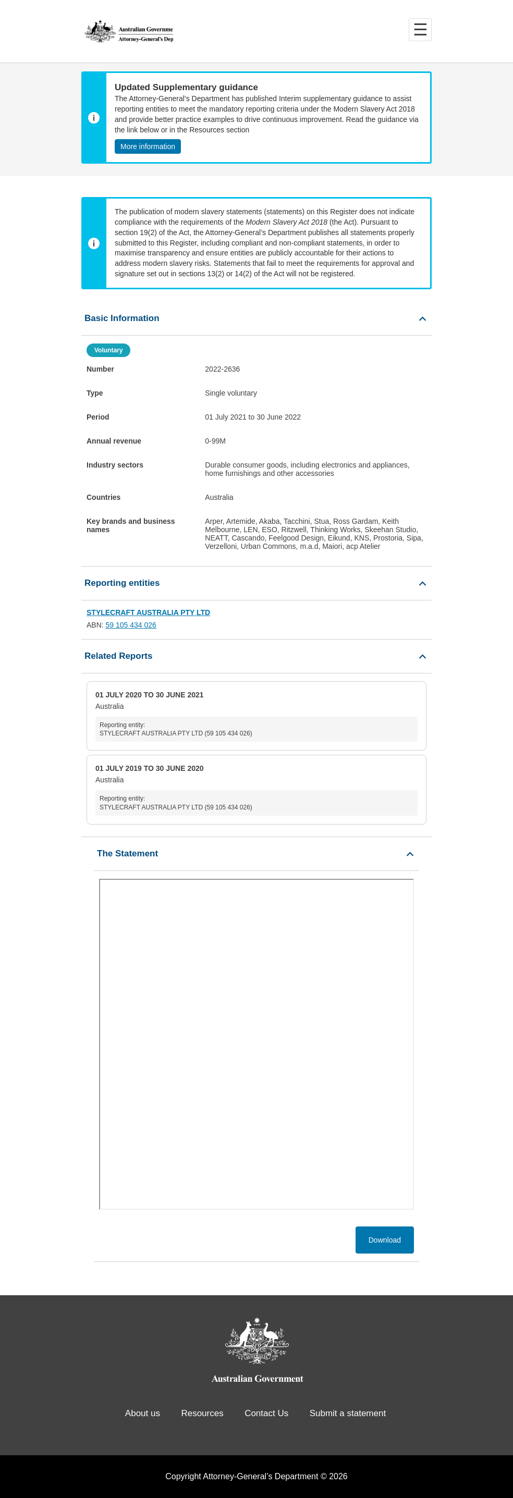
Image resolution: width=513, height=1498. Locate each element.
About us (142, 1413)
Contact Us (266, 1413)
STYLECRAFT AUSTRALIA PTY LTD (148, 612)
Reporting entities (122, 583)
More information (147, 146)
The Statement (127, 853)
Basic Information (122, 318)
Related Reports (118, 656)
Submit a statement (348, 1413)
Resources (202, 1413)
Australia (256, 716)
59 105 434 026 (131, 625)
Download (385, 1240)
